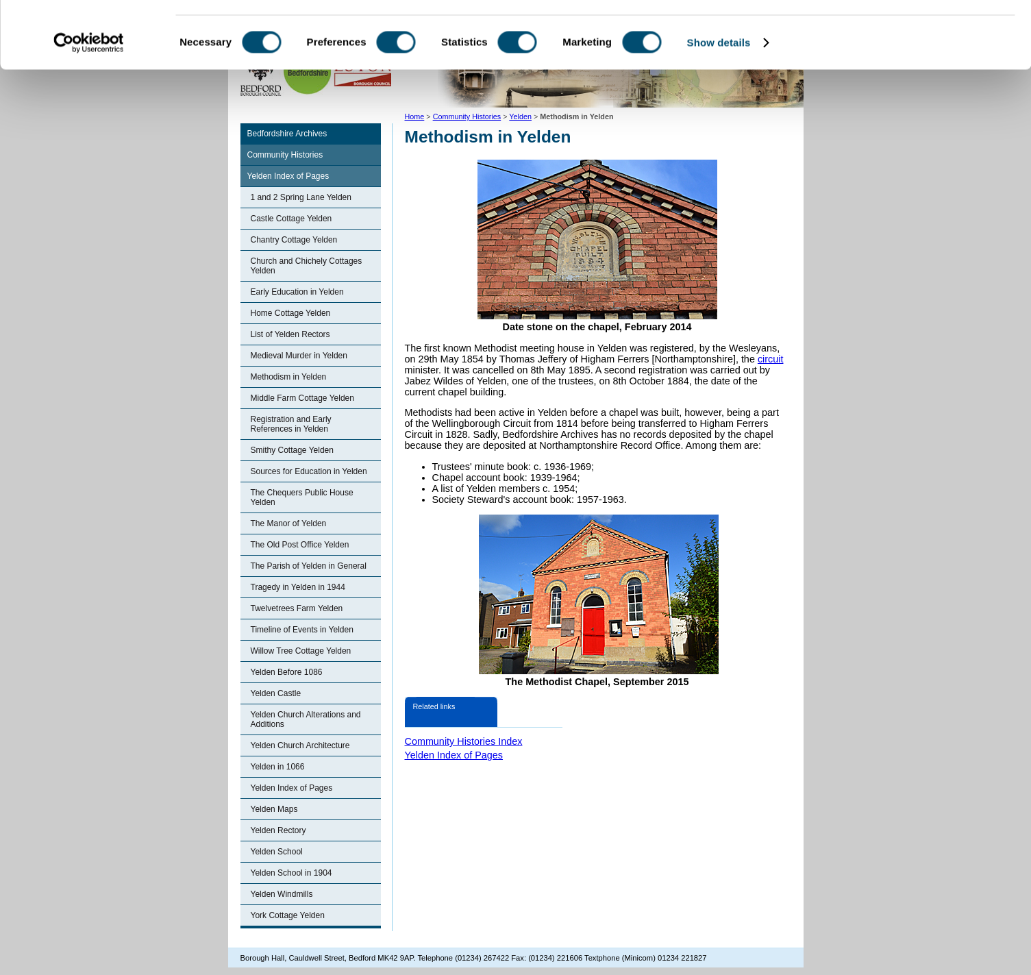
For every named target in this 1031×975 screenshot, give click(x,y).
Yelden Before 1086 (287, 672)
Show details (719, 105)
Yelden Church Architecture (300, 745)
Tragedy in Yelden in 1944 (298, 587)
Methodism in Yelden (289, 377)
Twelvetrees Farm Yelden (297, 608)
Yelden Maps (274, 809)
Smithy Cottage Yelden (292, 450)
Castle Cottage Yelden (291, 218)
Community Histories (285, 155)
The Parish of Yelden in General (309, 566)
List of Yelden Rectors (290, 334)
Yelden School (277, 851)
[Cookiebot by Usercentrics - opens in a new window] (89, 105)
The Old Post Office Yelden (300, 545)
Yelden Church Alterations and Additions (306, 719)
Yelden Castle (276, 693)
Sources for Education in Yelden (309, 471)
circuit (771, 359)
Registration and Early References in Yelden (291, 424)
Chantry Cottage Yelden (294, 240)
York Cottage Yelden (288, 915)
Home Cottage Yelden (291, 313)
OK (917, 34)
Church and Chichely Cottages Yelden (306, 265)
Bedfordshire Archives (287, 133)
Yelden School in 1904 (291, 873)
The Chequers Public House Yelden (302, 497)
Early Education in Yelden (297, 292)
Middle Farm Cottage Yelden (302, 398)
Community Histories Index (464, 741)
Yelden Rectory (278, 830)
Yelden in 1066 (278, 767)
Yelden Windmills (282, 894)
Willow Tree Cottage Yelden (301, 651)
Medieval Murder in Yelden (299, 355)
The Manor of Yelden (289, 523)
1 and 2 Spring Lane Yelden (301, 197)
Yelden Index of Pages (288, 176)
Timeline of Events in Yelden (302, 629)
